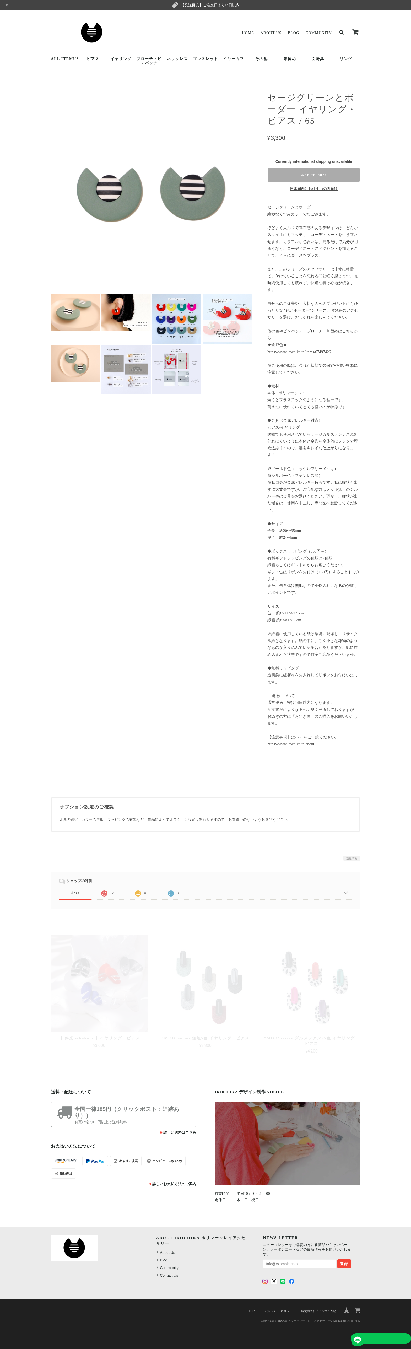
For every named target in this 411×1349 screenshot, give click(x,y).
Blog (293, 33)
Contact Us (169, 1275)
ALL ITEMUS (65, 59)
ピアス (93, 59)
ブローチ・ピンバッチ (149, 61)
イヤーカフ (233, 59)
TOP (252, 1311)
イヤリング (121, 59)
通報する (352, 858)
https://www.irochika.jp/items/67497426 (299, 352)
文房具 (318, 59)
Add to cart (313, 175)
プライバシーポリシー (277, 1311)
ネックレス (177, 59)
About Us (271, 33)
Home (248, 33)
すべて (75, 893)
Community (319, 33)
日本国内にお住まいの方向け (314, 189)
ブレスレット (205, 59)
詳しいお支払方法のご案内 (174, 1184)
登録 (344, 1264)
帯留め (290, 59)
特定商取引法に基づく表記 (318, 1311)
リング (346, 59)
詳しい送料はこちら (179, 1133)
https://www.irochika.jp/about (290, 744)
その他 (261, 59)
